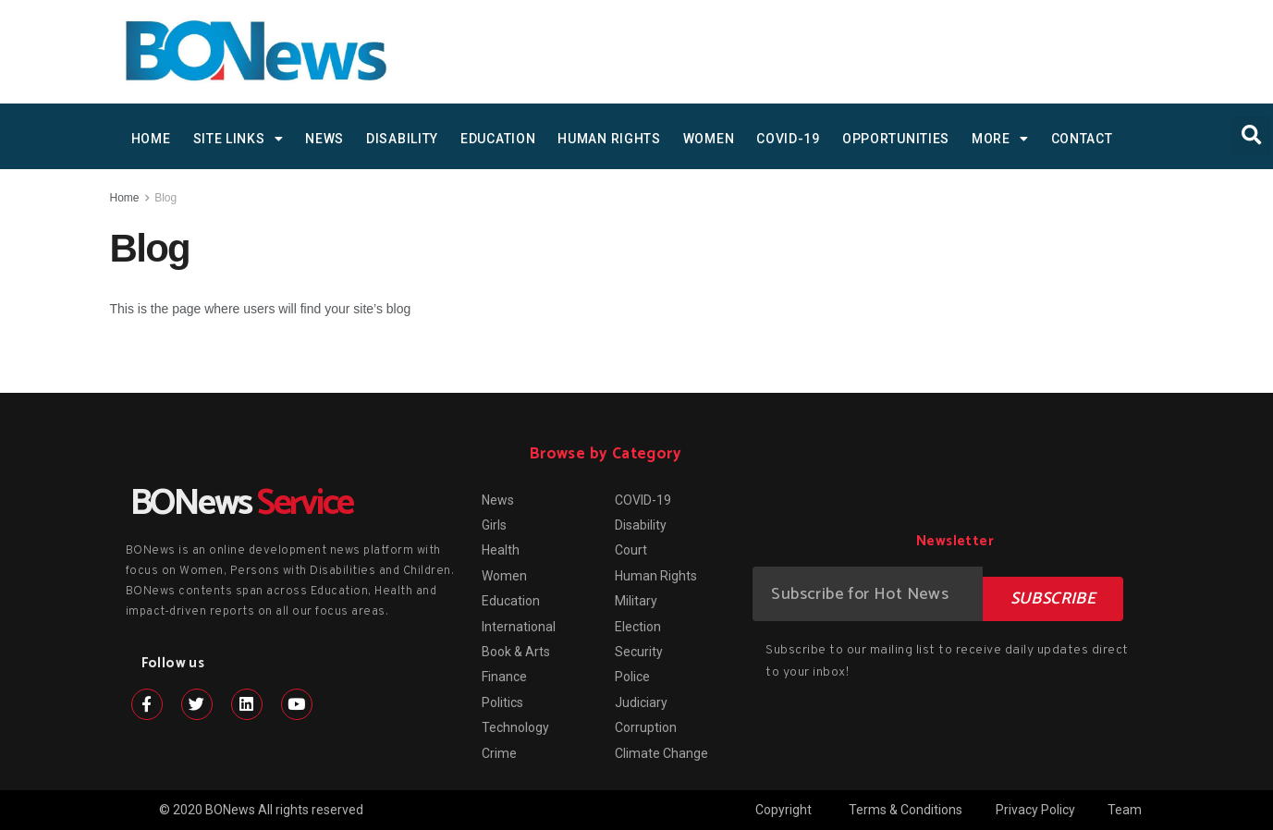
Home (125, 197)
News (324, 138)
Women (709, 138)
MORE (1000, 138)
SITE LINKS (238, 138)
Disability (402, 138)
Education (497, 138)
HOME (151, 138)
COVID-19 (788, 138)
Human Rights (608, 138)
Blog (165, 197)
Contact (1082, 138)
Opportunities (895, 138)
